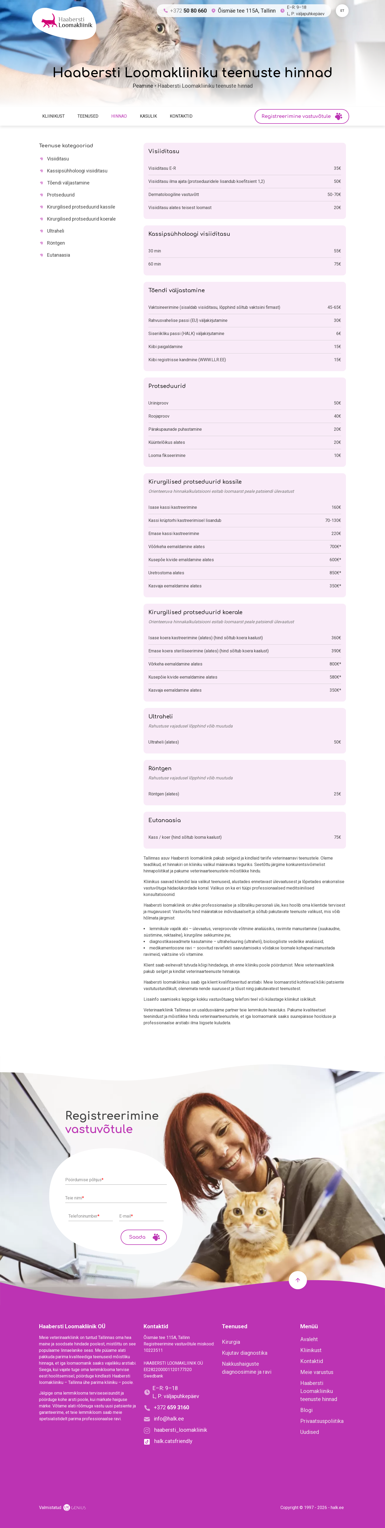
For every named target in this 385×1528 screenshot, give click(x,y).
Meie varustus (316, 1372)
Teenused (88, 116)
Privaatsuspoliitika (322, 1421)
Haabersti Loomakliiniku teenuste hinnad (318, 1391)
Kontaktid (181, 116)
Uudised (309, 1432)
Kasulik (148, 116)
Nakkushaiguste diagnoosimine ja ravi (246, 1368)
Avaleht (309, 1339)
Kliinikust (53, 116)
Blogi (306, 1410)
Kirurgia (231, 1342)
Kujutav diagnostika (244, 1353)
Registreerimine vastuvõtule (301, 116)
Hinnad (119, 116)
